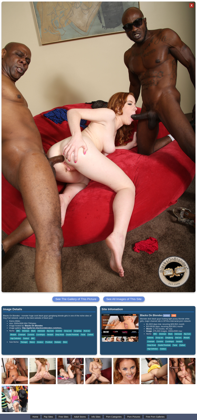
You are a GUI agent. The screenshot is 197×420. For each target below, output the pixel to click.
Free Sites (63, 417)
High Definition (15, 338)
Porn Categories (114, 417)
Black (33, 331)
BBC (18, 331)
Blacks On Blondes (34, 325)
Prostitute (49, 342)
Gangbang (77, 331)
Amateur (40, 342)
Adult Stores (80, 417)
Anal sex (87, 331)
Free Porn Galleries (155, 417)
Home (35, 417)
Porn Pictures (133, 417)
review (166, 315)
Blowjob (13, 334)
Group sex (67, 331)
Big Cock (50, 331)
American (25, 331)
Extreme (59, 331)
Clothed (90, 334)
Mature (32, 342)
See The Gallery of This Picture (75, 299)
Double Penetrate (72, 334)
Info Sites (95, 417)
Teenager (24, 342)
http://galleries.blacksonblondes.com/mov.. (42, 328)
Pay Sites (48, 417)
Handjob (50, 334)
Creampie (21, 334)
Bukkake (58, 342)
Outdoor (26, 338)
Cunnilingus (40, 334)
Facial (83, 334)
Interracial (41, 331)
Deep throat (60, 334)
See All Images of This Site (124, 299)
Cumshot (31, 334)
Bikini (65, 342)
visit (173, 315)
